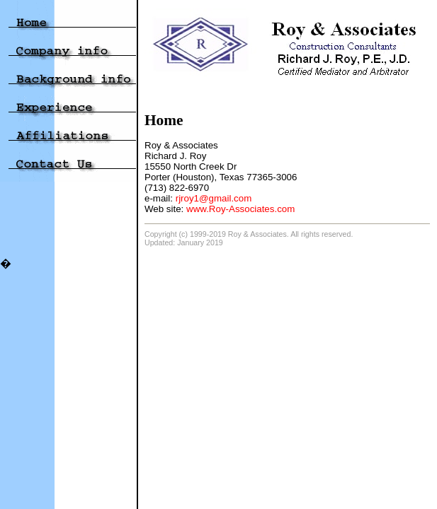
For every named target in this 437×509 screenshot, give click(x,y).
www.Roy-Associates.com (240, 209)
